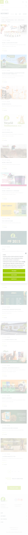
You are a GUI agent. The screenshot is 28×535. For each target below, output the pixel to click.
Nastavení (14, 275)
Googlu (23, 261)
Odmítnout (14, 279)
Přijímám (14, 270)
